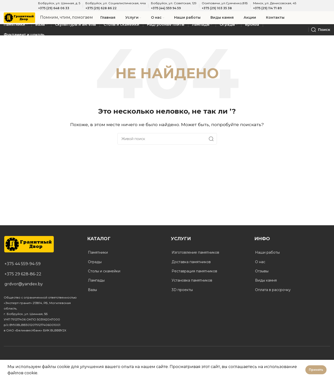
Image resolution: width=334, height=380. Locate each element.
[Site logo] (24, 18)
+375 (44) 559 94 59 (166, 8)
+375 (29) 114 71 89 (267, 8)
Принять (316, 370)
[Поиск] (321, 33)
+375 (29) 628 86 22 (101, 8)
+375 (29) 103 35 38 (217, 8)
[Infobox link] (75, 19)
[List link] (42, 267)
